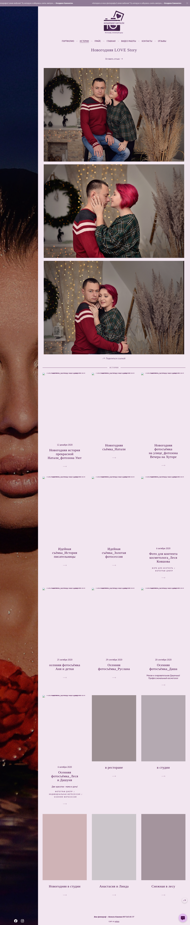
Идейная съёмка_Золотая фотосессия (114, 554)
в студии (163, 769)
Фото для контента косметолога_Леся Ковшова (163, 559)
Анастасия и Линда (114, 888)
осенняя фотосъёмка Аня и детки (64, 668)
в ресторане (114, 769)
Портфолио (68, 41)
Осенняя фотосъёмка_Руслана (114, 668)
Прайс (98, 41)
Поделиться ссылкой (115, 359)
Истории (84, 41)
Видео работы (128, 41)
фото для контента (162, 570)
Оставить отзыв (112, 58)
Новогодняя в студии (64, 888)
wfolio (117, 921)
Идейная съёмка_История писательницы (64, 554)
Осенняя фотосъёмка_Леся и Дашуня (64, 777)
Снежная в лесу (163, 888)
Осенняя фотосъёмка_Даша (163, 668)
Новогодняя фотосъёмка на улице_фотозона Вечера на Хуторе (163, 452)
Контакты (147, 41)
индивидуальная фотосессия (64, 796)
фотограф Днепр (164, 572)
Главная (111, 41)
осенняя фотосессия (65, 798)
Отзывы (162, 41)
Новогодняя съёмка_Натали (114, 448)
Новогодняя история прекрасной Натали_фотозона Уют (65, 455)
